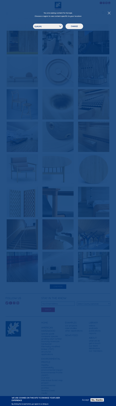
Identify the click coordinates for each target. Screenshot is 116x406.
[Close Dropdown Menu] (109, 13)
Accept (85, 400)
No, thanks (97, 400)
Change (74, 26)
